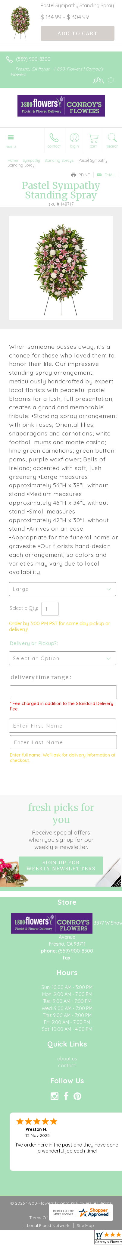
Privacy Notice (78, 1217)
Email (106, 174)
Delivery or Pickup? (33, 643)
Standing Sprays (59, 160)
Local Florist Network (48, 1225)
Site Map (85, 1225)
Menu (11, 146)
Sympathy (31, 160)
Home (13, 160)
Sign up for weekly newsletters (61, 866)
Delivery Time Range (39, 677)
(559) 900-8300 (33, 59)
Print (80, 174)
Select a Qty (23, 608)
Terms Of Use (42, 1217)
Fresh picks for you (61, 826)
